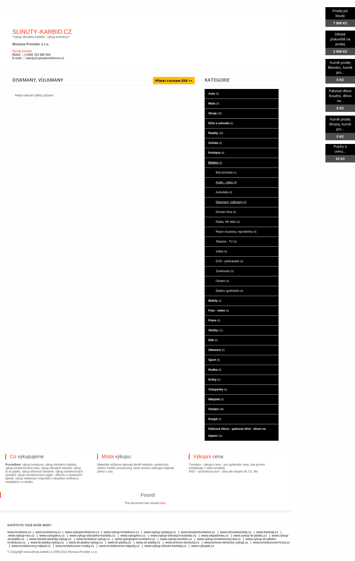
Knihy (214, 379)
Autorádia (224, 192)
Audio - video (226, 182)
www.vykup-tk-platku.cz (250, 535)
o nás (57, 9)
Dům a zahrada (220, 123)
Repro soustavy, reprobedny (236, 231)
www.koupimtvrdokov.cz (198, 532)
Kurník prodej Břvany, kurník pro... (340, 124)
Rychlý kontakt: (22, 51)
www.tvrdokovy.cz (48, 532)
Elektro (215, 162)
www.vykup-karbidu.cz (176, 539)
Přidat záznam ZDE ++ (173, 80)
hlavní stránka (30, 9)
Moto (213, 103)
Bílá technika (226, 172)
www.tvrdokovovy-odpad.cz (31, 546)
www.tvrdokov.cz (19, 532)
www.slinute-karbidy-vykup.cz (50, 539)
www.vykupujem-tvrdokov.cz (135, 539)
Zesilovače (225, 271)
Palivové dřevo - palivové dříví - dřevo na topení (237, 432)
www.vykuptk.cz (202, 546)
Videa (221, 251)
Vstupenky (217, 389)
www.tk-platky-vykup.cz (47, 542)
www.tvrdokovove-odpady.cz (119, 546)
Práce (214, 320)
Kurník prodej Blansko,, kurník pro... (340, 67)
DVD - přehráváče (229, 261)
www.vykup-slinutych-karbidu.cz (173, 535)
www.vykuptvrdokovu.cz (82, 532)
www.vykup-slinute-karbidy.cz (165, 546)
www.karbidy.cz (267, 532)
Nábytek (216, 399)
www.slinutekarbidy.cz (235, 532)
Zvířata (215, 143)
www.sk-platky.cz (148, 542)
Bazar (191, 9)
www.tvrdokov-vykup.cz (93, 539)
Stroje (215, 113)
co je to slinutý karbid (94, 9)
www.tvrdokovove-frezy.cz (271, 542)
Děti (213, 340)
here (162, 503)
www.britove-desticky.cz (182, 542)
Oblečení (216, 350)
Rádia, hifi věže (228, 222)
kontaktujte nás (221, 9)
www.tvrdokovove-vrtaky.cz (74, 546)
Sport (214, 360)
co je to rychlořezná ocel (151, 9)
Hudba (214, 369)
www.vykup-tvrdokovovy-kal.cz (219, 539)
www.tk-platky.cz (119, 542)
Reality (215, 133)
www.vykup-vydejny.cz (160, 532)
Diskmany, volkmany (231, 202)
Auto (213, 93)
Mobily (215, 300)
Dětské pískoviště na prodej (340, 39)
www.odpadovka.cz (214, 535)
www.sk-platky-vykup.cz (86, 542)
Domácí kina (226, 212)
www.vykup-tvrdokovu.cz (121, 532)
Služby (215, 330)
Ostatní (222, 281)
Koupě (214, 419)
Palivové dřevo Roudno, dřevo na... (340, 96)
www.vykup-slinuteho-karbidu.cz (92, 535)
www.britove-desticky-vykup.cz (226, 542)
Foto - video (218, 310)
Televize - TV (226, 241)
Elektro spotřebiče (229, 291)
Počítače (216, 153)
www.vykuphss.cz (52, 535)
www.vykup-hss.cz (21, 535)
